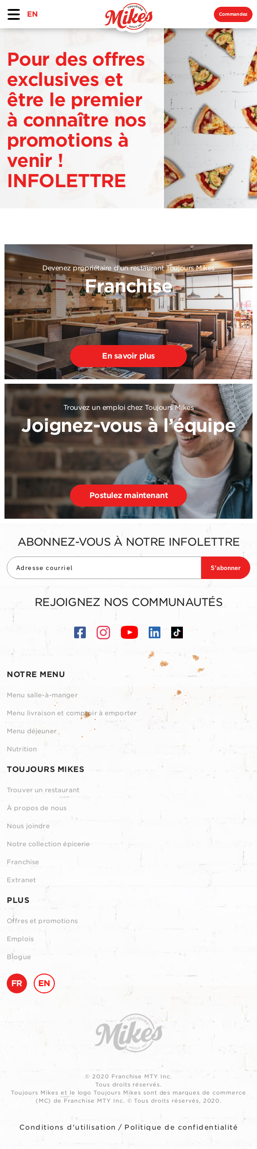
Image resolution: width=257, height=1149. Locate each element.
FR (16, 983)
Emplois (20, 939)
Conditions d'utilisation (67, 1127)
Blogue (19, 957)
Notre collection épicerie (48, 844)
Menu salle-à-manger (42, 695)
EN (32, 14)
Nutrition (22, 749)
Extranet (21, 880)
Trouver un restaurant (43, 790)
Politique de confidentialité (181, 1127)
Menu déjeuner (32, 731)
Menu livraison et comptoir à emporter (72, 713)
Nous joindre (28, 826)
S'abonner (226, 568)
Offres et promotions (42, 921)
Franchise (23, 862)
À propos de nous (36, 808)
